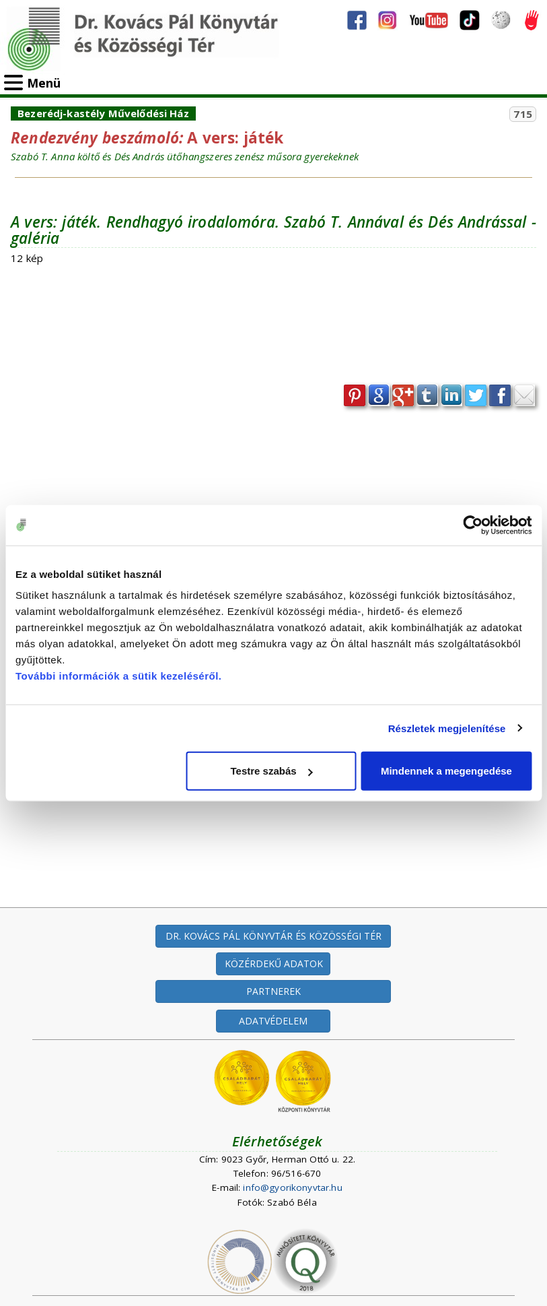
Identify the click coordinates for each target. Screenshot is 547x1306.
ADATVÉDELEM (273, 1020)
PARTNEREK (273, 991)
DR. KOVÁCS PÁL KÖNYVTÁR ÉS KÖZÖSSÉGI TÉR (273, 935)
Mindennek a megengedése (446, 771)
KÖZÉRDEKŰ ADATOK (274, 963)
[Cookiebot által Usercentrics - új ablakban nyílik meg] (473, 525)
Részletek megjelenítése (447, 727)
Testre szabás (272, 771)
